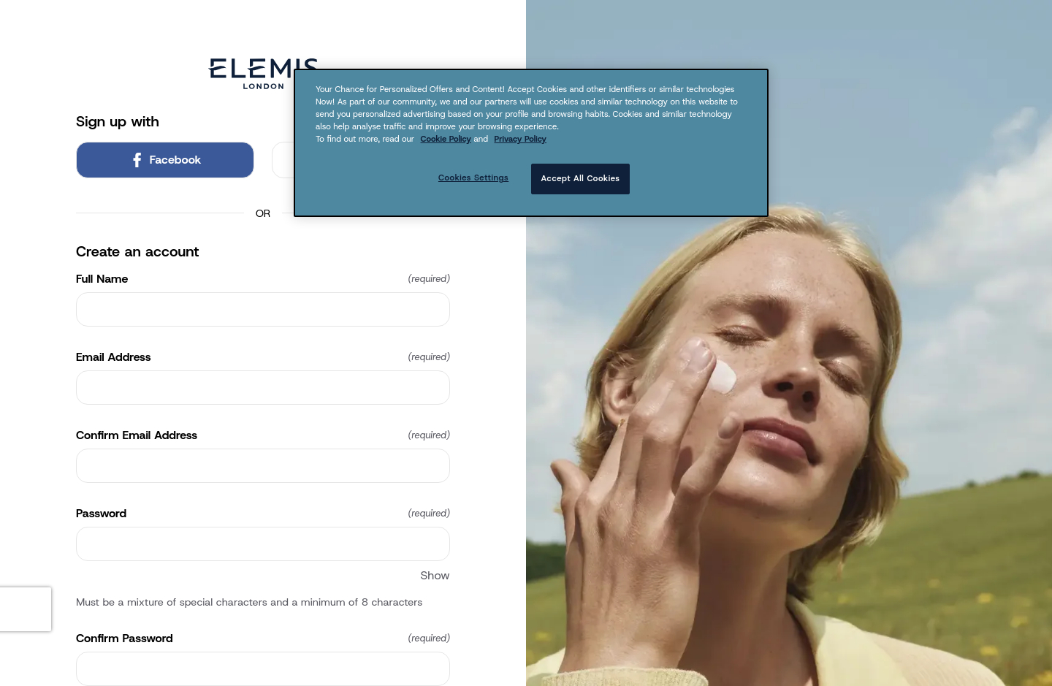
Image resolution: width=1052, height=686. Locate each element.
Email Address (263, 357)
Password (263, 513)
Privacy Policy (521, 139)
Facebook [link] (165, 159)
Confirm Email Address (263, 435)
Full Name (263, 279)
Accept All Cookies (580, 178)
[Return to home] (263, 73)
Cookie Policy (446, 139)
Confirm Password (263, 638)
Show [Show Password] (435, 575)
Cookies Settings (473, 177)
